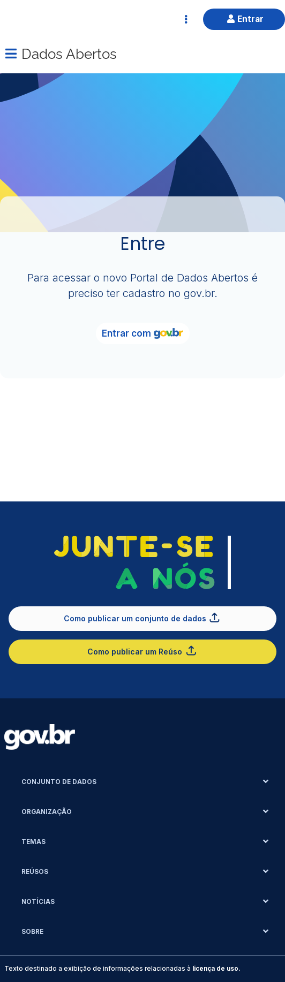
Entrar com (142, 333)
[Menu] (10, 53)
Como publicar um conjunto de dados (142, 617)
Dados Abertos (69, 52)
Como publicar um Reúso (142, 650)
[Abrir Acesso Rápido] (185, 19)
